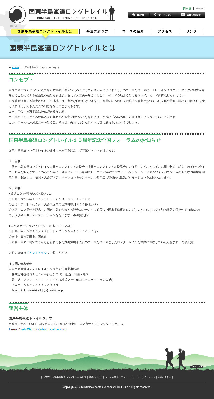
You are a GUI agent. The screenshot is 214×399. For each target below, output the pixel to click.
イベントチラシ (36, 252)
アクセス (165, 31)
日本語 (187, 8)
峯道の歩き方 (97, 31)
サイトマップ (148, 377)
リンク (191, 31)
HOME (15, 67)
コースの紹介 (133, 31)
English (200, 8)
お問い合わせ (164, 377)
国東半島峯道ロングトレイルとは (45, 31)
